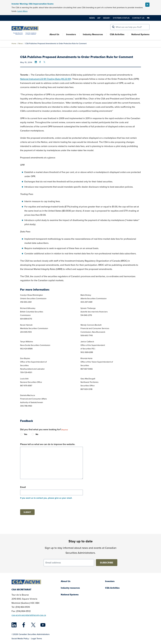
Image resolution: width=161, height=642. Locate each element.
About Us (54, 34)
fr (148, 17)
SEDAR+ (106, 17)
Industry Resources (93, 34)
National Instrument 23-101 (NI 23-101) (45, 79)
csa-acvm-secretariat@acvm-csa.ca (29, 615)
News (92, 17)
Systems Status (121, 17)
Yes (22, 434)
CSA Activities (117, 34)
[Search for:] (129, 27)
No (33, 434)
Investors (71, 34)
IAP (98, 17)
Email (23, 487)
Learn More (22, 11)
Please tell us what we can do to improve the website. (47, 444)
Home (14, 43)
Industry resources (70, 588)
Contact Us (138, 17)
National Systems (140, 34)
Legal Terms (36, 638)
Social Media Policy (20, 638)
